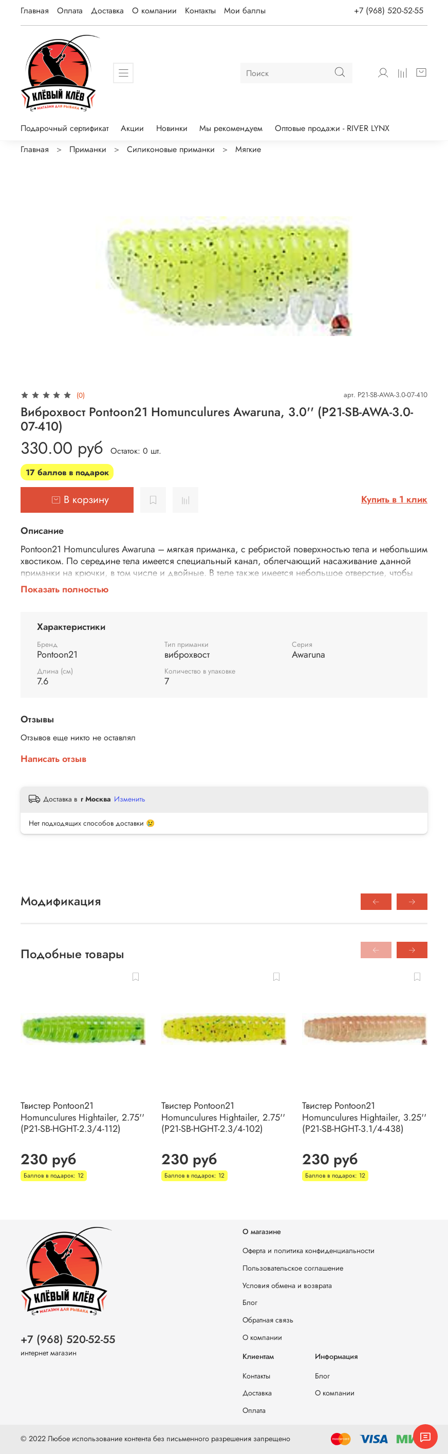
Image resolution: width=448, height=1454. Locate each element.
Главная (35, 10)
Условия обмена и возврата (287, 1285)
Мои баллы (245, 10)
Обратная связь (267, 1320)
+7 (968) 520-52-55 (388, 10)
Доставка (107, 10)
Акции (132, 128)
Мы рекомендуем (231, 128)
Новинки (172, 128)
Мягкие (248, 149)
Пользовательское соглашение (292, 1268)
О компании (154, 10)
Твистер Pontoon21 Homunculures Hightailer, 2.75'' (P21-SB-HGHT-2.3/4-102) (223, 1117)
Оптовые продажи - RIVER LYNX (332, 128)
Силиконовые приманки (171, 149)
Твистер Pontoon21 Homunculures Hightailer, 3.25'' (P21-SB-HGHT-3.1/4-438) (364, 1117)
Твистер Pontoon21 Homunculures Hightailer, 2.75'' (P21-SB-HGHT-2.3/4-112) (82, 1117)
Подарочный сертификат (64, 128)
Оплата (70, 10)
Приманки (87, 149)
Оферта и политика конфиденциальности (308, 1250)
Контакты (200, 10)
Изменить (129, 799)
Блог (249, 1302)
